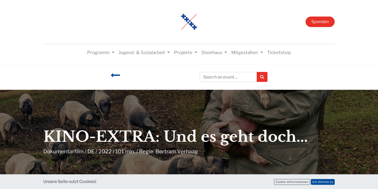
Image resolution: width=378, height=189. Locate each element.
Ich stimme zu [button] (322, 182)
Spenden (320, 21)
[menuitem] (279, 52)
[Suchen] (262, 77)
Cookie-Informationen (292, 182)
